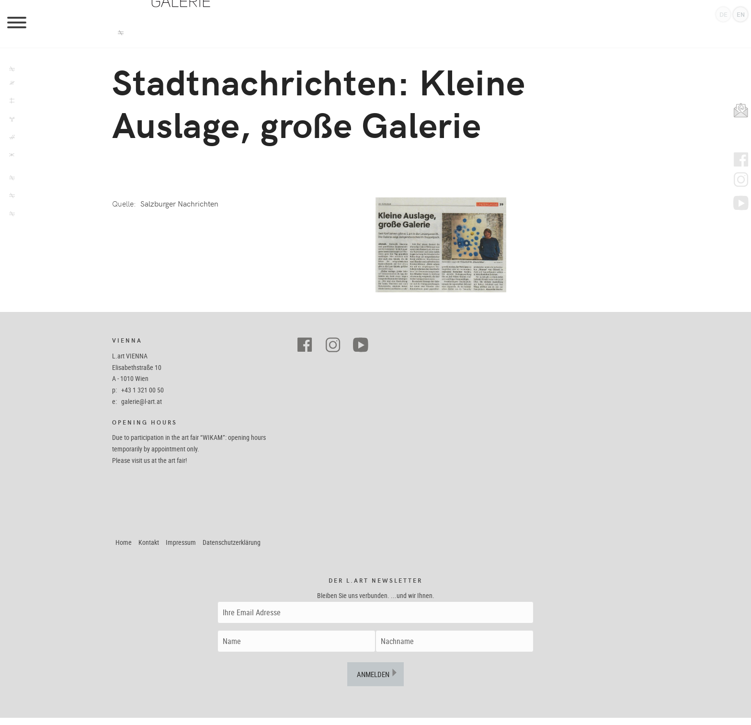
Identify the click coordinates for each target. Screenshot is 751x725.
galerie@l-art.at (141, 408)
